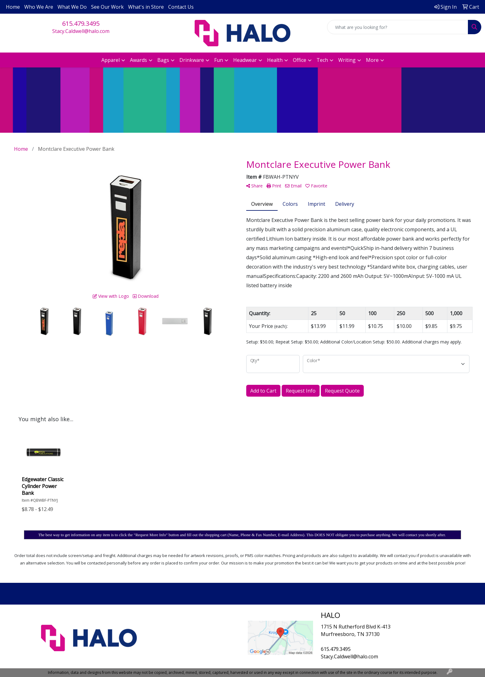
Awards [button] (138, 60)
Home (13, 6)
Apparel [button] (110, 60)
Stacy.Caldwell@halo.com (80, 31)
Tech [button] (322, 60)
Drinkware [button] (191, 60)
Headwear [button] (245, 60)
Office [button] (299, 60)
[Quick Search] (397, 27)
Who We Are (38, 6)
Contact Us (181, 6)
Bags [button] (163, 60)
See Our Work (107, 6)
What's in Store (146, 6)
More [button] (372, 60)
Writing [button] (347, 60)
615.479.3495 (80, 23)
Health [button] (275, 60)
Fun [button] (218, 60)
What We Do (72, 6)
